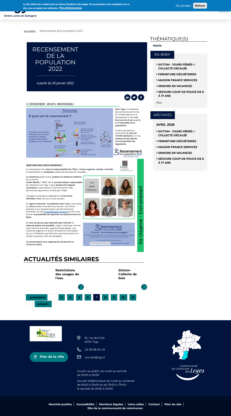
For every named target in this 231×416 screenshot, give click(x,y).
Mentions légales (111, 404)
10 (123, 297)
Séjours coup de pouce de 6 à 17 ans (181, 94)
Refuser (200, 4)
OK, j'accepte (183, 4)
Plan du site (172, 404)
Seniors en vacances (175, 86)
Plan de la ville (52, 357)
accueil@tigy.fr (95, 357)
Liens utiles (136, 404)
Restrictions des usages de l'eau (67, 274)
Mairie (157, 45)
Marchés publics (60, 404)
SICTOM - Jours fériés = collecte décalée (176, 66)
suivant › (43, 304)
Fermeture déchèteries (177, 74)
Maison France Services (177, 80)
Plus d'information (70, 7)
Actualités (30, 31)
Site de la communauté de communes (115, 408)
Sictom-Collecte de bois (127, 274)
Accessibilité (85, 404)
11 (133, 297)
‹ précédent (36, 297)
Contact (154, 404)
